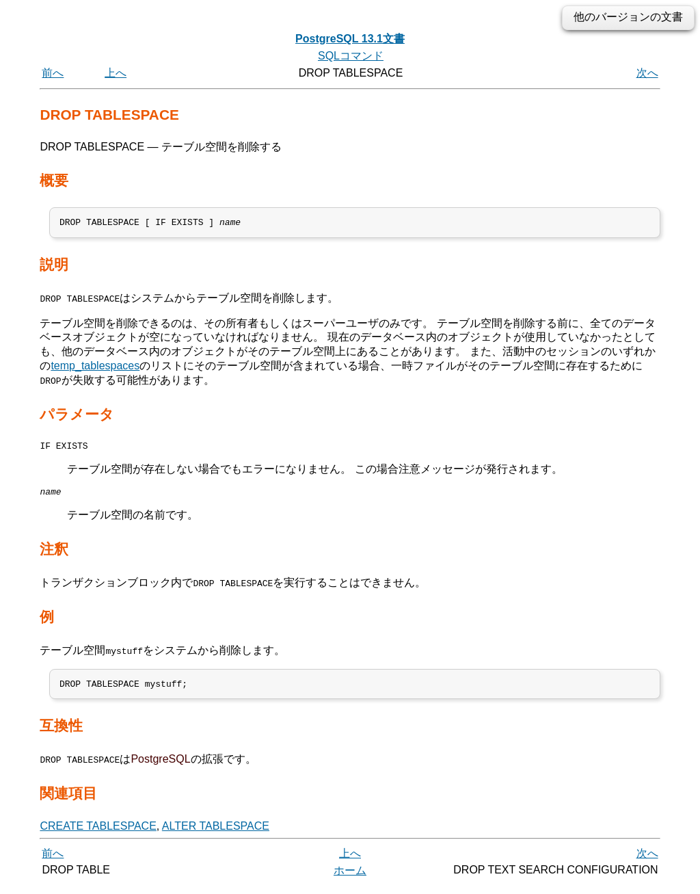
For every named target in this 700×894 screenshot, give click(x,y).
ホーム (350, 878)
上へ (115, 73)
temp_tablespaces (95, 367)
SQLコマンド (350, 56)
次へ (647, 73)
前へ (53, 73)
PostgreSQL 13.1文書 (350, 38)
